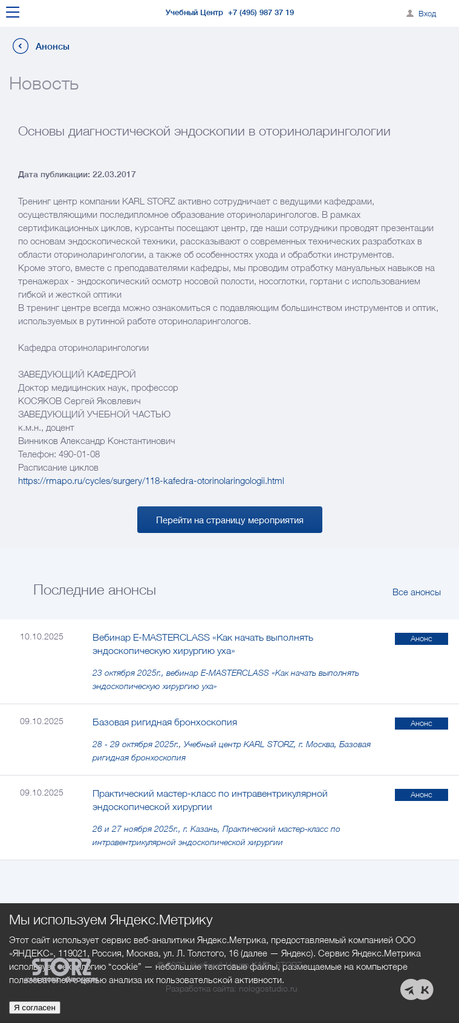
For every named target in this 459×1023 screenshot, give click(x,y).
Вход (427, 13)
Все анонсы (416, 591)
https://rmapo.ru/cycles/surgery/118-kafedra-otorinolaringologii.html (151, 480)
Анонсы (53, 46)
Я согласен (35, 1007)
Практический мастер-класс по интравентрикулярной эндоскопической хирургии (210, 800)
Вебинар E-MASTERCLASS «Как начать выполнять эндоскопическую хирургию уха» (203, 644)
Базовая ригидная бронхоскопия (165, 721)
